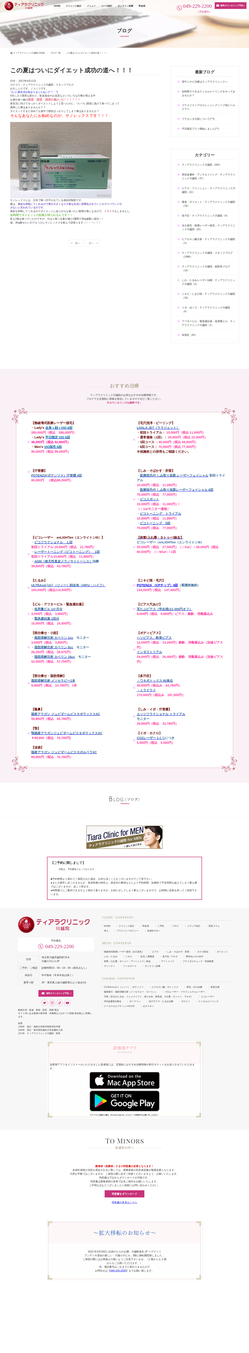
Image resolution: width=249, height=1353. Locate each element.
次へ (91, 243)
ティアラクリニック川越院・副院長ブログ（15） (206, 268)
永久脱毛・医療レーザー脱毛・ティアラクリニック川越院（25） (208, 227)
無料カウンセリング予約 (231, 5)
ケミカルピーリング (209, 1001)
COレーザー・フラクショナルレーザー (185, 992)
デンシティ (109, 966)
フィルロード (130, 966)
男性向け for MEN (194, 956)
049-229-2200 (59, 946)
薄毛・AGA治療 (194, 987)
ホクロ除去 (203, 952)
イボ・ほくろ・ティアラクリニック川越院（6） (206, 309)
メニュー (91, 6)
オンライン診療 (125, 6)
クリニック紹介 (73, 6)
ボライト (185, 1001)
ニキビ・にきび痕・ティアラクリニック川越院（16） (208, 296)
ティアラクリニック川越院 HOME (29, 53)
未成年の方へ (153, 931)
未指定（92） (189, 335)
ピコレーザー (207, 996)
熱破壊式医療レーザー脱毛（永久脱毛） (124, 952)
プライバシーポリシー (128, 931)
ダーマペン (135, 1001)
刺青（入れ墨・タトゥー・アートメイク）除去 (128, 961)
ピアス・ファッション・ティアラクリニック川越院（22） (208, 190)
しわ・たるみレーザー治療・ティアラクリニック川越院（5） (208, 282)
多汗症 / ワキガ (170, 956)
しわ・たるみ (110, 956)
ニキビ (128, 956)
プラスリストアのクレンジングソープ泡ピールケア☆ (208, 107)
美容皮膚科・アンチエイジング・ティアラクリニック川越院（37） (208, 176)
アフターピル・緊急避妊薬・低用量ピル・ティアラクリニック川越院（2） (208, 323)
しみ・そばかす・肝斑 (178, 952)
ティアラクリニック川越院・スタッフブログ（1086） (207, 254)
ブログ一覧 (55, 53)
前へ (77, 243)
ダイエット (222, 952)
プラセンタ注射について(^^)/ (198, 119)
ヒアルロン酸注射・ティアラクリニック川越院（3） (208, 241)
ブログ (175, 926)
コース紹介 (106, 6)
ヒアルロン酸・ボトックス (165, 987)
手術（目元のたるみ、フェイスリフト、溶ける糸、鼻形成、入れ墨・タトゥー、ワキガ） (148, 996)
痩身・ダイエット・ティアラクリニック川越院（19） (208, 204)
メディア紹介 (193, 926)
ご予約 (160, 926)
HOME (57, 6)
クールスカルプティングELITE (119, 1006)
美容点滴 (215, 987)
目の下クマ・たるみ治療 (161, 1001)
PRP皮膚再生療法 (112, 1001)
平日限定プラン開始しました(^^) (200, 128)
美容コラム (214, 926)
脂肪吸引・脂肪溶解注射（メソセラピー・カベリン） (130, 992)
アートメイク (167, 961)
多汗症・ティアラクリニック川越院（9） (205, 215)
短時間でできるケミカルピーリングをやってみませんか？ (208, 93)
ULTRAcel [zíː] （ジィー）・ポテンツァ (123, 987)
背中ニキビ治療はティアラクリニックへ (205, 81)
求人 (106, 931)
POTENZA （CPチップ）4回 (157, 585)
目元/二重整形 (147, 956)
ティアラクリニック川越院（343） (202, 164)
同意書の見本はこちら (124, 1202)
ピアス (155, 952)
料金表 (142, 6)
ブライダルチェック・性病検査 (198, 961)
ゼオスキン (148, 1006)
